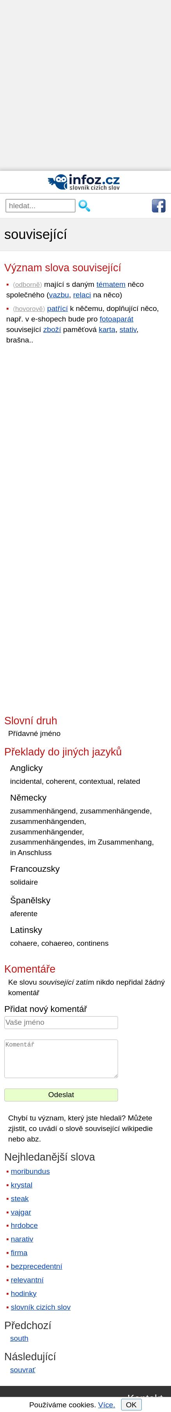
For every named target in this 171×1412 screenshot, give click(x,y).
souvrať (22, 1370)
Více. (106, 1405)
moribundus (30, 1171)
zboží (52, 329)
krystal (21, 1185)
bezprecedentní (36, 1266)
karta (107, 329)
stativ (128, 329)
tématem (111, 284)
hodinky (24, 1293)
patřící (57, 308)
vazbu (59, 295)
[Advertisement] (85, 85)
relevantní (27, 1280)
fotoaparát (116, 319)
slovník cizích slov (41, 1307)
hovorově (29, 309)
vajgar (21, 1212)
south (19, 1338)
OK (131, 1405)
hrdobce (24, 1225)
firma (19, 1253)
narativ (22, 1239)
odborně (27, 284)
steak (20, 1198)
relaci (82, 295)
